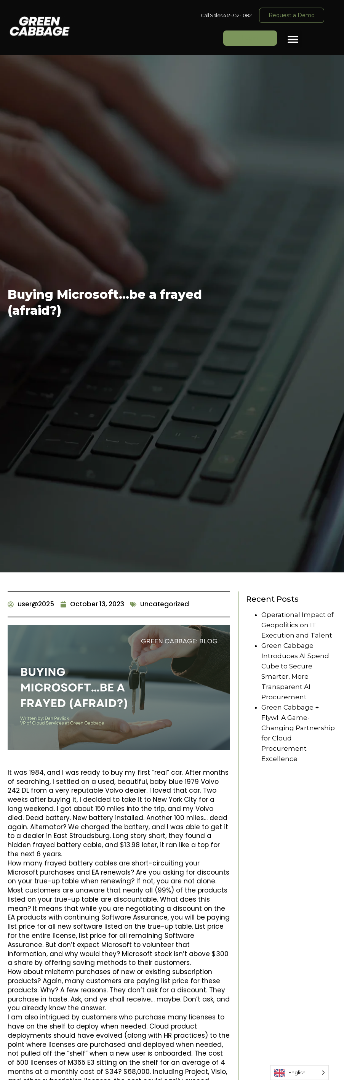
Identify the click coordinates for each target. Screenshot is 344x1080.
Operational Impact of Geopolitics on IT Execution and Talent (297, 625)
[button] (293, 39)
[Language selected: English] (299, 1072)
